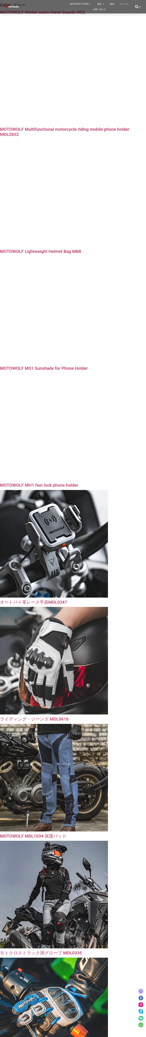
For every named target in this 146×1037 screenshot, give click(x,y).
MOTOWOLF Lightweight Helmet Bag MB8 (40, 251)
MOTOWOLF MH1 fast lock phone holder (39, 485)
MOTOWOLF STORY (81, 4)
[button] (137, 7)
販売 (112, 4)
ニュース (124, 4)
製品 (101, 4)
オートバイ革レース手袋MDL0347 (33, 602)
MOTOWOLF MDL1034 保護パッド (33, 836)
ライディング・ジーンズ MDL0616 (34, 719)
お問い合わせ (99, 9)
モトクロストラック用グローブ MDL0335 (41, 952)
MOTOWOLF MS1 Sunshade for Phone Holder (44, 368)
